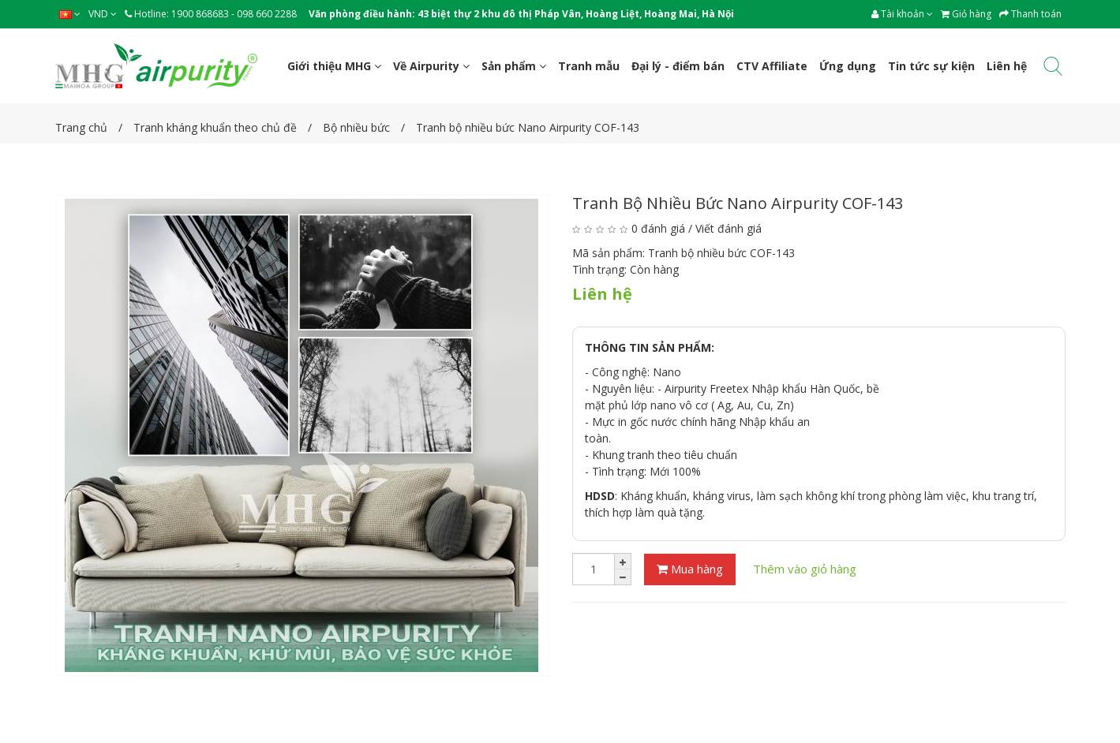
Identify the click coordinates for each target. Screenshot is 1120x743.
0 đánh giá (658, 228)
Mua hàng (690, 569)
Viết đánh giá (728, 228)
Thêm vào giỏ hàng (804, 569)
